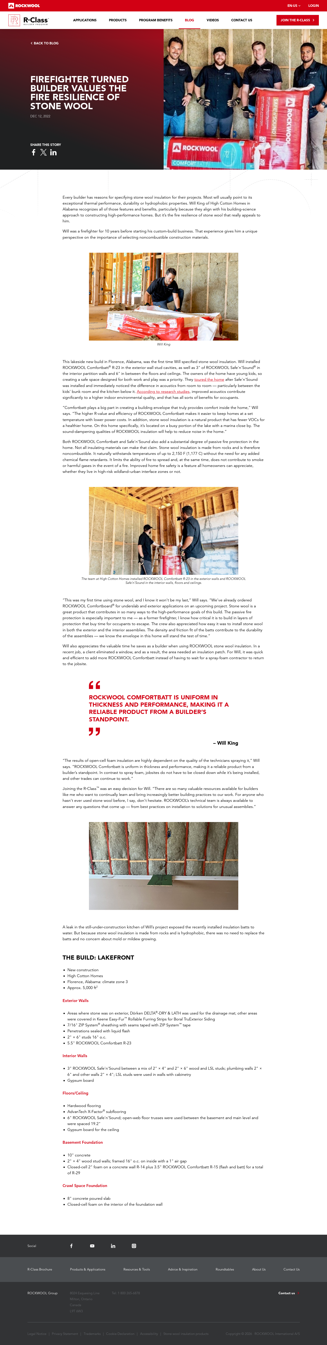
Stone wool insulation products (185, 1334)
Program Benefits (156, 20)
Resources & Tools (136, 1269)
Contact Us (241, 20)
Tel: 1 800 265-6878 (126, 1293)
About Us (259, 1269)
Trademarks (92, 1334)
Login (313, 6)
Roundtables (225, 1269)
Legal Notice (36, 1334)
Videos (213, 20)
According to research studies (163, 391)
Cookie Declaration (120, 1334)
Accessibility (149, 1334)
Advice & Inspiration (182, 1269)
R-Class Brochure (39, 1269)
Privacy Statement (65, 1334)
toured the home (209, 379)
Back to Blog (44, 43)
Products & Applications (87, 1269)
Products (118, 20)
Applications (85, 20)
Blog (189, 20)
